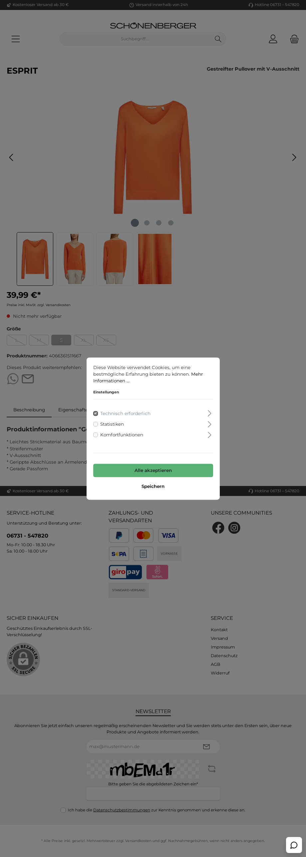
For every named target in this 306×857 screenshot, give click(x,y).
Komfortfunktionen (121, 435)
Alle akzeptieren (153, 470)
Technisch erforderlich (125, 413)
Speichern (153, 486)
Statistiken (112, 424)
